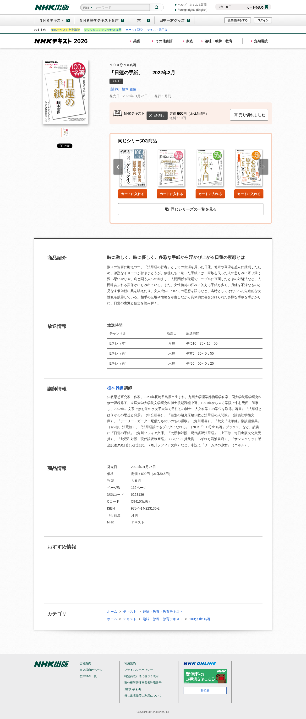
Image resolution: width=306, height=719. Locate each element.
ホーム (112, 611)
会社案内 (85, 663)
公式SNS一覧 (88, 676)
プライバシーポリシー (138, 669)
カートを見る (257, 7)
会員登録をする (238, 20)
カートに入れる (132, 194)
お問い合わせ (133, 689)
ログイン (263, 20)
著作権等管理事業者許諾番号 (143, 682)
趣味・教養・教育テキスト (163, 611)
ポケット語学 (134, 30)
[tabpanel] (65, 94)
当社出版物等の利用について (143, 695)
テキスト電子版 (157, 30)
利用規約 (130, 663)
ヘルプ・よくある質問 (192, 4)
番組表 (205, 690)
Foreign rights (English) (193, 9)
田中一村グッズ (172, 20)
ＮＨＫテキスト (51, 20)
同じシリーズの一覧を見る (191, 209)
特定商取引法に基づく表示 (141, 676)
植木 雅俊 (115, 388)
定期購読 (261, 41)
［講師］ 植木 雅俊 (122, 89)
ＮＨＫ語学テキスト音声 (99, 20)
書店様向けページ (91, 669)
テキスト (130, 611)
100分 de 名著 (199, 619)
